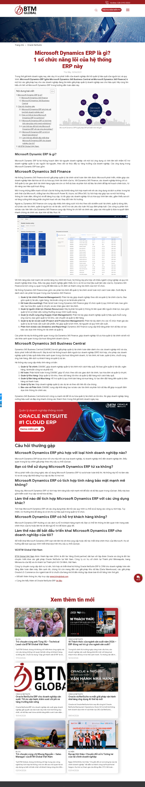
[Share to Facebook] (3, 396)
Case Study (118, 738)
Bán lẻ (84, 752)
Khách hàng (65, 738)
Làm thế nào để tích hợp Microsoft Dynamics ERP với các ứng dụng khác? (37, 127)
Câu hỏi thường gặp (26, 106)
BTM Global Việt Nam (24, 556)
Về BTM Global (66, 732)
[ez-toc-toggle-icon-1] (51, 91)
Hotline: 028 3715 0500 (120, 3)
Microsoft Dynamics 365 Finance (34, 98)
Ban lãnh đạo (66, 735)
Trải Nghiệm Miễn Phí (25, 775)
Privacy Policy (58, 784)
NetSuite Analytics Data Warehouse (87, 746)
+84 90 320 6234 (33, 768)
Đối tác (63, 741)
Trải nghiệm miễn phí (111, 11)
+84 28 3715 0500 (32, 765)
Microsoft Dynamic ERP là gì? (30, 95)
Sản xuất (85, 764)
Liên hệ (64, 749)
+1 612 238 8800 (27, 739)
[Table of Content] (52, 91)
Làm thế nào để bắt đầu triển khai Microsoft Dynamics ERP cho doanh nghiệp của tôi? (36, 141)
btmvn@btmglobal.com (29, 763)
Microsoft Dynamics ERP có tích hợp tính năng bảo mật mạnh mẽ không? (36, 122)
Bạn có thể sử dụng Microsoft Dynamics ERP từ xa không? (34, 116)
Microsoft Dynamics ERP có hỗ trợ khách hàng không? (36, 133)
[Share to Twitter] (3, 400)
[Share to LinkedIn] (3, 405)
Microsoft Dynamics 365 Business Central (35, 102)
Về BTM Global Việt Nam (28, 146)
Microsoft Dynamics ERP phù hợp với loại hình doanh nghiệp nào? (36, 110)
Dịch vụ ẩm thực (88, 761)
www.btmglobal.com (59, 576)
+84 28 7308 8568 (48, 765)
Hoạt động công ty (121, 741)
